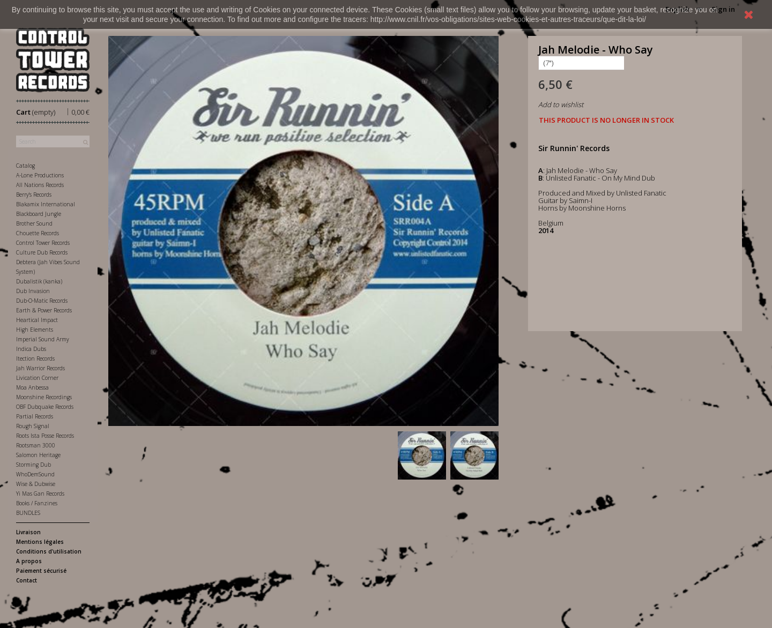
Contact (26, 580)
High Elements (34, 329)
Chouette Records (37, 233)
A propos (29, 561)
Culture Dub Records (42, 252)
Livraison (28, 532)
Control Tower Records (43, 242)
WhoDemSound (35, 474)
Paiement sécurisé (41, 570)
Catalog (25, 165)
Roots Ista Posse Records (45, 435)
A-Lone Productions (40, 175)
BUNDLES (28, 513)
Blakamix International (45, 204)
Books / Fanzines (36, 503)
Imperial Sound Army (42, 339)
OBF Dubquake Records (44, 406)
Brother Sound (34, 223)
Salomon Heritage (38, 455)
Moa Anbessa (32, 387)
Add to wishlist (560, 104)
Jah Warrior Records (40, 368)
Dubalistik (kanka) (39, 281)
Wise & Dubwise (35, 484)
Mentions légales (40, 541)
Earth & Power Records (44, 310)
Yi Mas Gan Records (40, 493)
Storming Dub (33, 464)
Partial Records (34, 416)
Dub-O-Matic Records (42, 300)
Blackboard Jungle (38, 214)
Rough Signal (32, 426)
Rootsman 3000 (35, 445)
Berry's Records (33, 194)
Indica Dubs (31, 349)
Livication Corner (37, 378)
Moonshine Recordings (44, 397)
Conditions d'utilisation (48, 551)
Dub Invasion (33, 291)
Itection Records (35, 358)
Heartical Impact (37, 320)
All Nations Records (40, 185)
